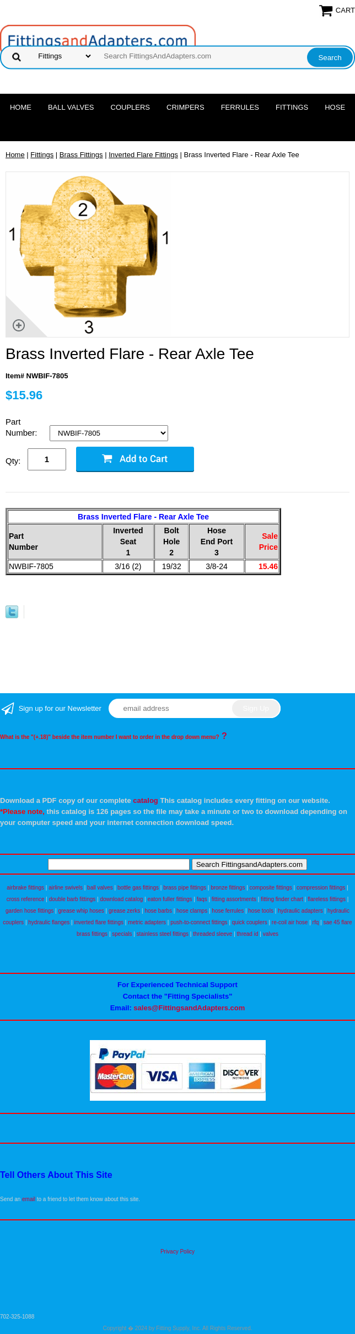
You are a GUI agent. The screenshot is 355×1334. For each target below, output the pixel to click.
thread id (248, 934)
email (28, 1199)
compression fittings (321, 888)
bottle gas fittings (138, 888)
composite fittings (271, 888)
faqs (202, 899)
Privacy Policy (177, 1252)
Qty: (13, 460)
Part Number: (23, 427)
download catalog (121, 899)
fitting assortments (234, 899)
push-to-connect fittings (198, 922)
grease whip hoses (81, 911)
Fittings (292, 107)
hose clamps (191, 911)
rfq (316, 922)
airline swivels (66, 888)
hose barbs (157, 911)
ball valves (100, 888)
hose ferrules (228, 911)
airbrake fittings (25, 888)
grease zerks (124, 911)
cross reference (26, 899)
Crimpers (185, 107)
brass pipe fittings (184, 888)
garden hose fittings (29, 911)
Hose (335, 107)
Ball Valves (71, 107)
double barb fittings (72, 899)
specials (122, 934)
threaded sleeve (212, 934)
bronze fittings (228, 888)
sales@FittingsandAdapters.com (189, 1008)
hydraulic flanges (48, 922)
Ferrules (240, 107)
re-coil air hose (290, 922)
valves (270, 934)
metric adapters (147, 922)
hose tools (260, 911)
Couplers (130, 107)
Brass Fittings (81, 155)
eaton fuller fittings (169, 899)
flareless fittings (327, 899)
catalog (145, 800)
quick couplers (249, 922)
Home (20, 107)
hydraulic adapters (300, 911)
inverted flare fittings (98, 922)
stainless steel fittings (163, 934)
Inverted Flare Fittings (143, 155)
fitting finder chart (282, 899)
